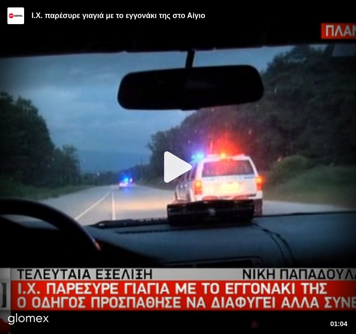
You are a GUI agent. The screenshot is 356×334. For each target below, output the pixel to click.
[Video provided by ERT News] (15, 15)
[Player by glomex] (28, 319)
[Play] (178, 167)
